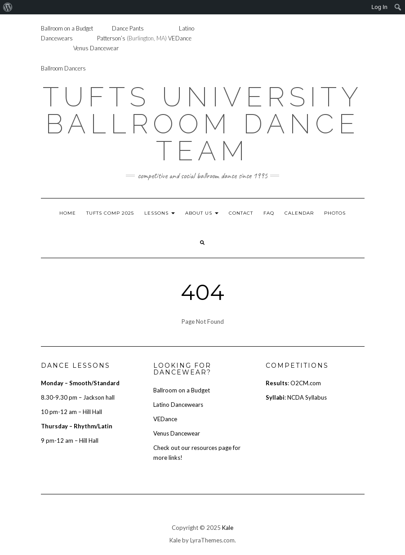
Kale (227, 527)
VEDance (179, 38)
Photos (335, 213)
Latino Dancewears (178, 404)
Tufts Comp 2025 (110, 213)
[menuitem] (8, 7)
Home (67, 213)
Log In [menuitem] (379, 7)
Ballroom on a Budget (67, 28)
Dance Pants (128, 28)
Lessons (159, 213)
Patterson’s (111, 38)
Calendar (299, 213)
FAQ (268, 213)
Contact (241, 213)
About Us (201, 213)
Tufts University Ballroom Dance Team (203, 124)
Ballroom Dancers (63, 68)
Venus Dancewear (96, 48)
